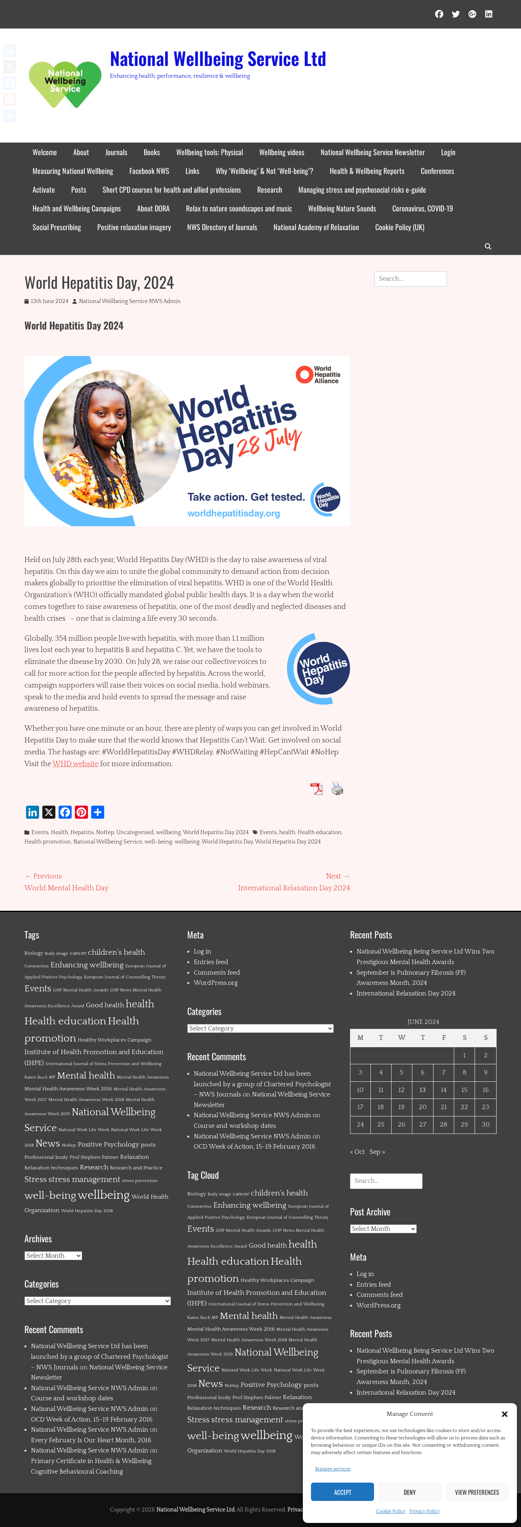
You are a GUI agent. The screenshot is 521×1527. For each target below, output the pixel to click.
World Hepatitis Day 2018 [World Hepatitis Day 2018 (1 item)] (87, 1210)
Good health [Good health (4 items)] (105, 1005)
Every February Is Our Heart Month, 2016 (91, 1440)
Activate (44, 189)
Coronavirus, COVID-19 (422, 208)
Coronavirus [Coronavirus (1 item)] (36, 966)
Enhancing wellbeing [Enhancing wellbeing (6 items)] (87, 965)
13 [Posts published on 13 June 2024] (423, 1090)
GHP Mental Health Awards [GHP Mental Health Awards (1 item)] (80, 990)
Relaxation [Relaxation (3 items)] (134, 1156)
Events (39, 832)
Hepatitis (82, 832)
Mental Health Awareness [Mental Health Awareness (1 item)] (143, 1077)
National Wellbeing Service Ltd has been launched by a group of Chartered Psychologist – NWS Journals (99, 1356)
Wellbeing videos (281, 152)
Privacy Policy (424, 1511)
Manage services (332, 1469)
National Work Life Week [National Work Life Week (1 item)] (84, 1129)
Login (448, 152)
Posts (78, 189)
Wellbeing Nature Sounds (342, 208)
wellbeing (168, 832)
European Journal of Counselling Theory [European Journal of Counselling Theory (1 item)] (125, 977)
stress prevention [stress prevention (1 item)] (140, 1180)
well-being (158, 842)
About (81, 152)
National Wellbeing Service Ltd (218, 58)
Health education (319, 832)
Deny (410, 1491)
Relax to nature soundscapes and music (239, 208)
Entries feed (211, 962)
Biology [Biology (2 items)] (33, 953)
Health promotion (47, 842)
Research (269, 189)
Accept (342, 1491)
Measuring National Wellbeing (73, 170)
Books (152, 152)
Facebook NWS (149, 170)
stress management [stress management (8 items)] (84, 1179)
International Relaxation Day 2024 (406, 993)
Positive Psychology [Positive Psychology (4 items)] (108, 1144)
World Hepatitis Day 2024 (216, 832)
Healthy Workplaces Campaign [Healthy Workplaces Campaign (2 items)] (114, 1040)
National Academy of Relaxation (316, 227)
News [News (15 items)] (47, 1143)
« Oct (357, 1152)
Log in (202, 951)
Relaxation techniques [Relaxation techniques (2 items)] (51, 1168)
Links (192, 170)
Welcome (45, 152)
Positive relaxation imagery (134, 227)
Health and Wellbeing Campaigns (77, 208)
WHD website (76, 764)
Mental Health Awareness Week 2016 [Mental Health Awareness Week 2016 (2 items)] (68, 1089)
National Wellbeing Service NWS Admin (130, 301)
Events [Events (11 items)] (37, 989)
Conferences (437, 170)
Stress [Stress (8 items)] (35, 1179)
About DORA (153, 208)
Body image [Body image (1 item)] (56, 953)
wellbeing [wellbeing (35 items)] (104, 1195)
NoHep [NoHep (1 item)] (69, 1145)
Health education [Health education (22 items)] (65, 1021)
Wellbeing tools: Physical (209, 152)
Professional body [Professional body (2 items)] (46, 1157)
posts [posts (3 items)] (148, 1144)
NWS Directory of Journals (222, 227)
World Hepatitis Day (227, 842)
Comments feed (217, 972)
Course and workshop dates (72, 1398)
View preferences (477, 1491)
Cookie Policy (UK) (400, 227)
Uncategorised (134, 832)
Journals (116, 152)
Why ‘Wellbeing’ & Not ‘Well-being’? (264, 170)
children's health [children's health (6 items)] (116, 952)
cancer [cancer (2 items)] (78, 953)
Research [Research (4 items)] (94, 1167)
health (287, 832)
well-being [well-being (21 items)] (50, 1196)
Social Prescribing (57, 227)
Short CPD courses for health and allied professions (172, 189)
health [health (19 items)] (140, 1004)
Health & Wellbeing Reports (367, 170)
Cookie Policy (390, 1511)
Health (59, 832)
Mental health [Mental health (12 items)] (86, 1076)
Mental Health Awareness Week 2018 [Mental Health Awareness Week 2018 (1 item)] (86, 1099)
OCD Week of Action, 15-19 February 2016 (92, 1419)
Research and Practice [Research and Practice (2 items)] (136, 1168)
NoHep (105, 832)
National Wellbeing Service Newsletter (373, 152)
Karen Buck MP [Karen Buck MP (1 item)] (39, 1077)
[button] (505, 1414)
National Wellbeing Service (107, 842)
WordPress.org (216, 983)
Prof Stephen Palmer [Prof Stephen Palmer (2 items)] (94, 1157)
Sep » (377, 1152)
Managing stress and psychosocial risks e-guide (362, 189)
